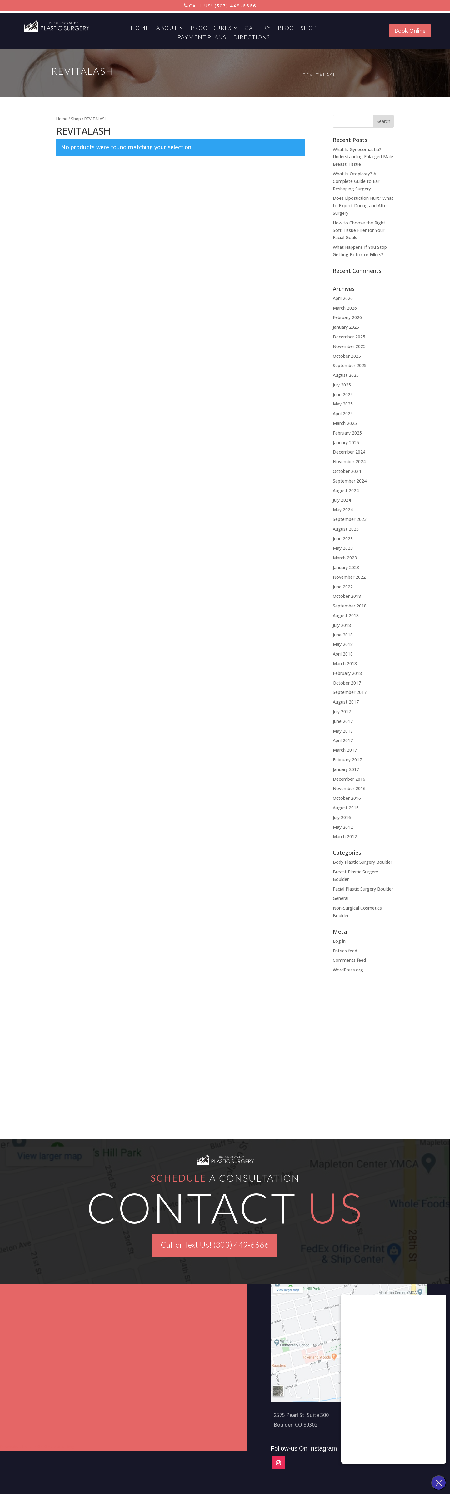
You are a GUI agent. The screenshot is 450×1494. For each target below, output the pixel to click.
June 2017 (343, 721)
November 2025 (349, 346)
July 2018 (342, 625)
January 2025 (346, 442)
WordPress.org (348, 970)
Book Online (410, 30)
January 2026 (346, 327)
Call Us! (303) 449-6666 (223, 5)
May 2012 (343, 827)
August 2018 (346, 615)
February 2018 (347, 673)
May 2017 (343, 731)
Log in (339, 941)
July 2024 (342, 500)
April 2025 (343, 413)
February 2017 (347, 760)
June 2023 (343, 539)
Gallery (258, 28)
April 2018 (343, 654)
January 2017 (346, 769)
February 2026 (347, 317)
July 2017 (342, 712)
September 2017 (350, 692)
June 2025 (343, 394)
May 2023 (343, 548)
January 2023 (346, 567)
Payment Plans (202, 38)
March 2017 (345, 750)
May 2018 (343, 644)
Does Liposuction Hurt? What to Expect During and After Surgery (363, 205)
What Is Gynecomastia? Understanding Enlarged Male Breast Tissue (363, 156)
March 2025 (345, 423)
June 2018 (343, 635)
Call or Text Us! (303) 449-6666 (215, 1244)
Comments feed (349, 960)
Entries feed (345, 951)
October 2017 (347, 683)
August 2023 (346, 529)
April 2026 (343, 298)
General (340, 898)
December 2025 (349, 337)
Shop (309, 28)
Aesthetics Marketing (52, 1447)
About (167, 28)
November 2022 (349, 577)
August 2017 (346, 702)
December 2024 (349, 452)
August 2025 (346, 375)
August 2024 (346, 491)
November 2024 (349, 461)
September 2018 (350, 606)
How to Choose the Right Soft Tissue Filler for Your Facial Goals (359, 230)
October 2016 (347, 798)
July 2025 (342, 385)
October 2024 (347, 471)
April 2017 (343, 740)
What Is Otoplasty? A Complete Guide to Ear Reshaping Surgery (356, 181)
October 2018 (347, 596)
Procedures (211, 28)
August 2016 (346, 808)
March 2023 (345, 558)
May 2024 (343, 510)
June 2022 (343, 587)
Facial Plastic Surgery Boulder (363, 889)
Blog (286, 28)
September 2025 (350, 365)
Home (140, 28)
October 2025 (347, 356)
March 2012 (345, 836)
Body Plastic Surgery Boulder (362, 862)
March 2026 (345, 308)
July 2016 (342, 817)
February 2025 (347, 433)
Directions (251, 38)
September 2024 (350, 481)
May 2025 (343, 404)
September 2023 (350, 519)
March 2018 (345, 663)
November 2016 (349, 788)
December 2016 (349, 779)
